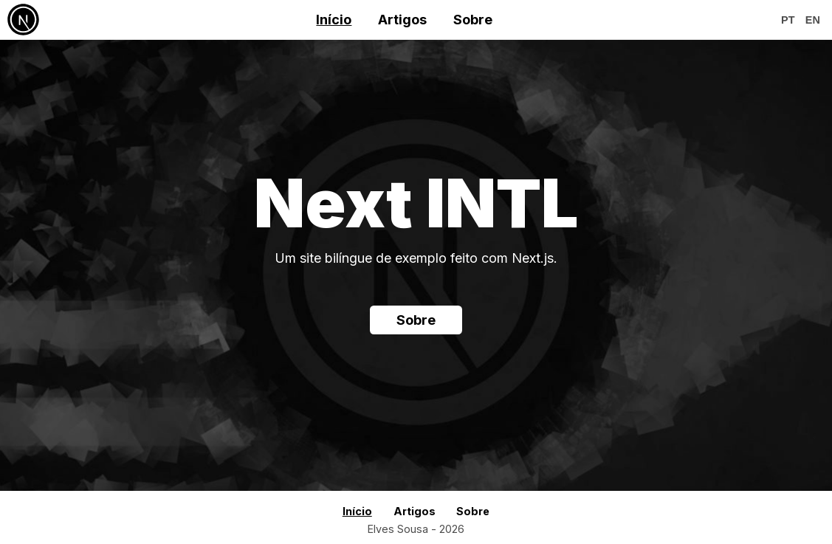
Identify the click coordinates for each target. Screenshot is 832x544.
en (812, 20)
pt (787, 20)
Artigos (402, 19)
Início (333, 19)
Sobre (472, 19)
